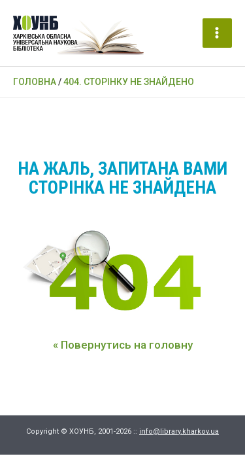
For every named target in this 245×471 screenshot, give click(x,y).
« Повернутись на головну (123, 344)
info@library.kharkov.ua (179, 431)
